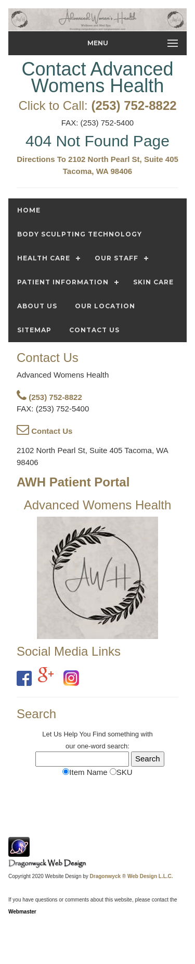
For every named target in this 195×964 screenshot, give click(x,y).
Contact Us (44, 431)
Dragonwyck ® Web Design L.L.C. (131, 876)
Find (99, 734)
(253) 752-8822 (133, 105)
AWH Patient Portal (73, 482)
